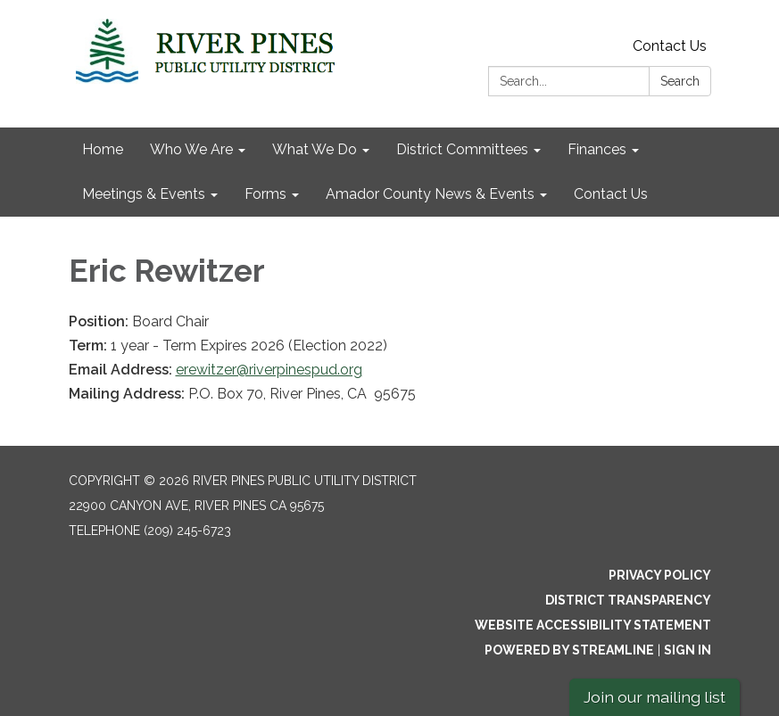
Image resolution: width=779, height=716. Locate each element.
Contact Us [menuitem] (611, 193)
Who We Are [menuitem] (191, 149)
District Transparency (628, 600)
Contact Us (670, 45)
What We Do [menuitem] (314, 149)
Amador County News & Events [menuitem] (430, 193)
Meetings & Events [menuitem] (143, 193)
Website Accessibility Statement (593, 625)
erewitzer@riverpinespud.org (269, 369)
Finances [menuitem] (597, 149)
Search (680, 81)
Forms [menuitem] (265, 193)
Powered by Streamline (569, 650)
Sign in (687, 650)
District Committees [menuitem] (462, 149)
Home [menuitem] (102, 149)
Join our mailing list (654, 696)
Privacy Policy (660, 575)
